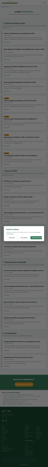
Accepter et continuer (37, 237)
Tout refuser (12, 237)
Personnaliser (24, 237)
